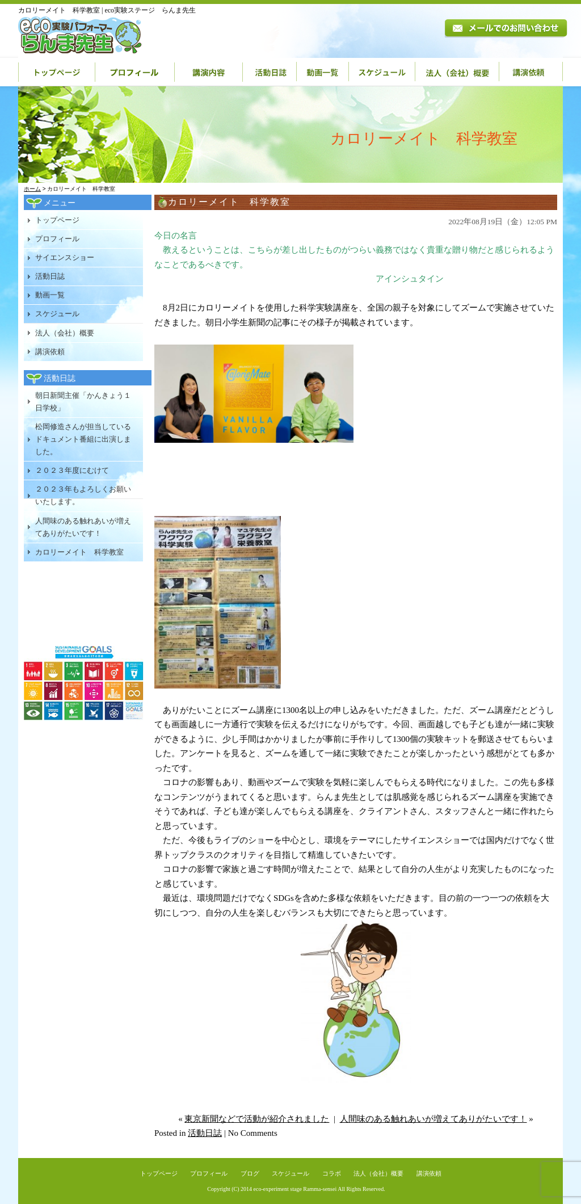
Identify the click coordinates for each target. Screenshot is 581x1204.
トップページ (56, 72)
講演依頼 (531, 72)
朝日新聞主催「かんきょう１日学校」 (83, 401)
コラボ (331, 1173)
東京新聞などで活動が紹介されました (256, 1118)
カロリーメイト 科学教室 (79, 552)
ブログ (250, 1173)
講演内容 (209, 72)
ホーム (32, 189)
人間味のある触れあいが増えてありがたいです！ (433, 1118)
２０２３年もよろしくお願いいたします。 (83, 495)
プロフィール (135, 72)
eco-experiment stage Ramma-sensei (295, 1189)
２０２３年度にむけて (72, 470)
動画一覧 (323, 72)
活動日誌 (270, 72)
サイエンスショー (64, 257)
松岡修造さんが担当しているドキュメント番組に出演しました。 (83, 439)
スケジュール (382, 72)
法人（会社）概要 (457, 72)
